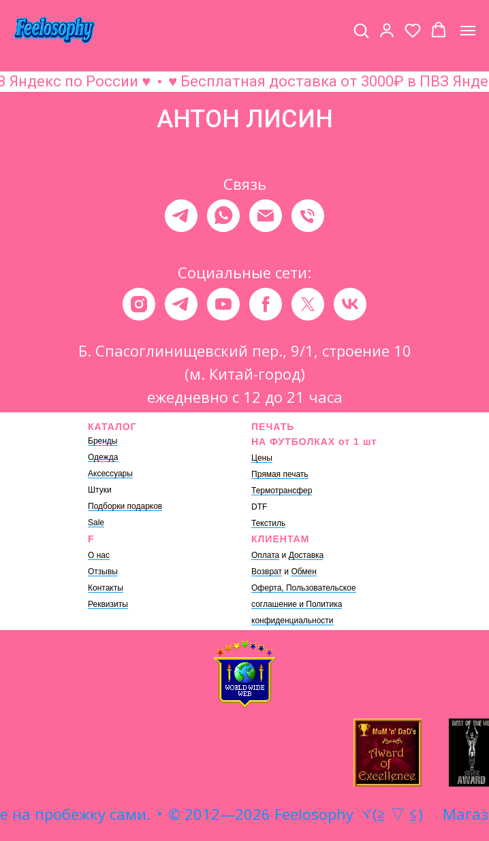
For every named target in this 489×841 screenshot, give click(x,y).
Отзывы (103, 571)
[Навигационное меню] (467, 30)
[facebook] (265, 304)
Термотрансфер (281, 490)
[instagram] (139, 304)
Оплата (265, 555)
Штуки (100, 490)
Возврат (266, 571)
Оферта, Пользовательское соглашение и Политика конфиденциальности (303, 604)
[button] (361, 30)
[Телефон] (307, 215)
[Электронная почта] (265, 215)
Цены (261, 458)
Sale (96, 522)
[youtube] (223, 304)
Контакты (105, 588)
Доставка (306, 555)
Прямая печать (280, 474)
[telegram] (181, 215)
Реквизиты (108, 604)
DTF (259, 507)
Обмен (304, 571)
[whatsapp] (223, 215)
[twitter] (307, 304)
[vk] (350, 304)
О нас (99, 555)
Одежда (103, 457)
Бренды (102, 441)
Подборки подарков (125, 506)
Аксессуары (110, 473)
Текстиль (268, 523)
